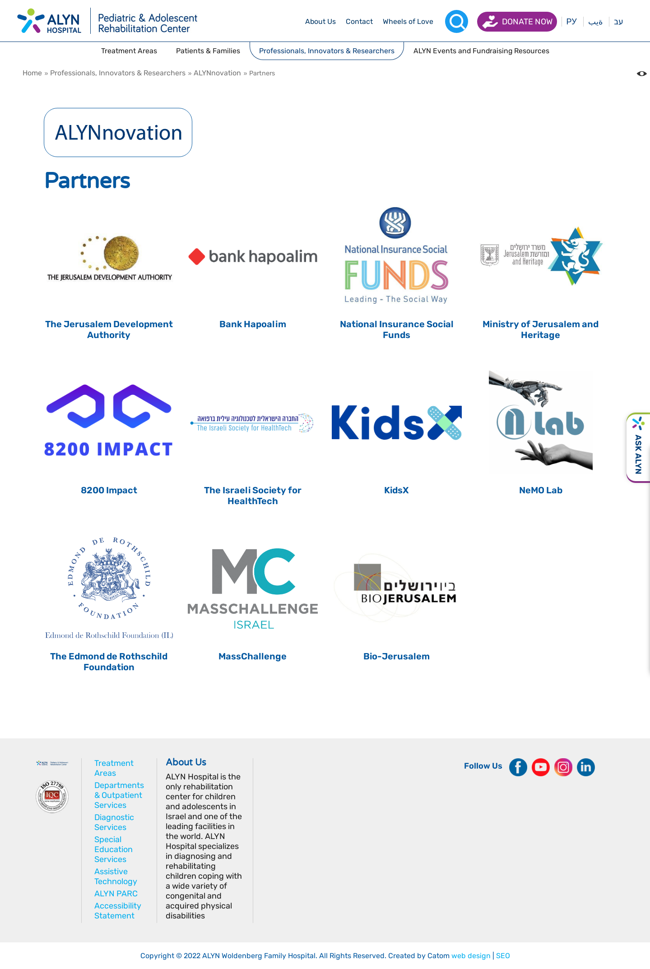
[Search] (456, 21)
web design (471, 955)
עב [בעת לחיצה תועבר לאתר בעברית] (618, 22)
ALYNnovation (217, 73)
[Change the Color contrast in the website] (642, 73)
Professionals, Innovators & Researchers (118, 73)
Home (32, 73)
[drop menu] (320, 21)
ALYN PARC (116, 894)
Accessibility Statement (117, 911)
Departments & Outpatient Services (119, 795)
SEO (503, 955)
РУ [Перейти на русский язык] (571, 22)
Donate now (527, 22)
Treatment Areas (114, 768)
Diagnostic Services (114, 822)
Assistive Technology (115, 876)
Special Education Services (113, 849)
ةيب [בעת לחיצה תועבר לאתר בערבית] (595, 22)
